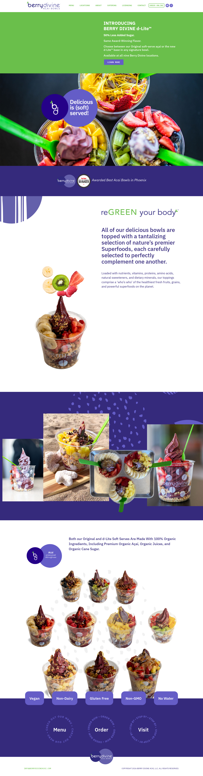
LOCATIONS (85, 5)
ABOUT (98, 5)
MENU (71, 5)
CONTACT (142, 5)
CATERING (111, 5)
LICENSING (127, 5)
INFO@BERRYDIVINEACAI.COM (37, 770)
